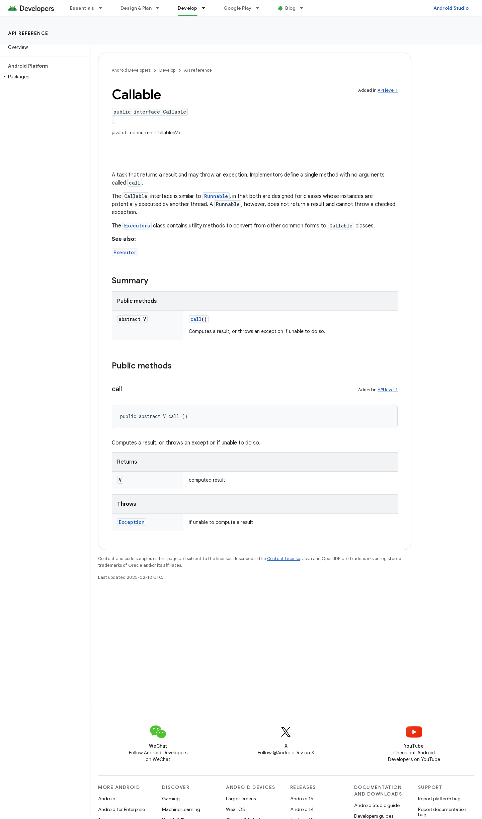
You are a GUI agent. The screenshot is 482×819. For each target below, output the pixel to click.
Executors (137, 225)
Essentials (82, 8)
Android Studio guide (377, 805)
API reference (28, 33)
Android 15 (301, 799)
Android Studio (451, 8)
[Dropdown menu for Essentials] (103, 8)
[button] (43, 76)
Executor (125, 252)
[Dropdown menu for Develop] (206, 8)
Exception (132, 522)
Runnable (216, 196)
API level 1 (388, 90)
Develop (167, 70)
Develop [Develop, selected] (187, 8)
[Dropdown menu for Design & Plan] (161, 8)
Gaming (171, 799)
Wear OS (235, 809)
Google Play (238, 8)
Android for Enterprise (121, 809)
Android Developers (131, 70)
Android (106, 799)
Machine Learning (181, 809)
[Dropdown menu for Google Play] (260, 8)
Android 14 (302, 809)
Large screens (241, 799)
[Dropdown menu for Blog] (305, 8)
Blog (290, 8)
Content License (283, 558)
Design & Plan (136, 8)
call (196, 319)
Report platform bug (439, 799)
